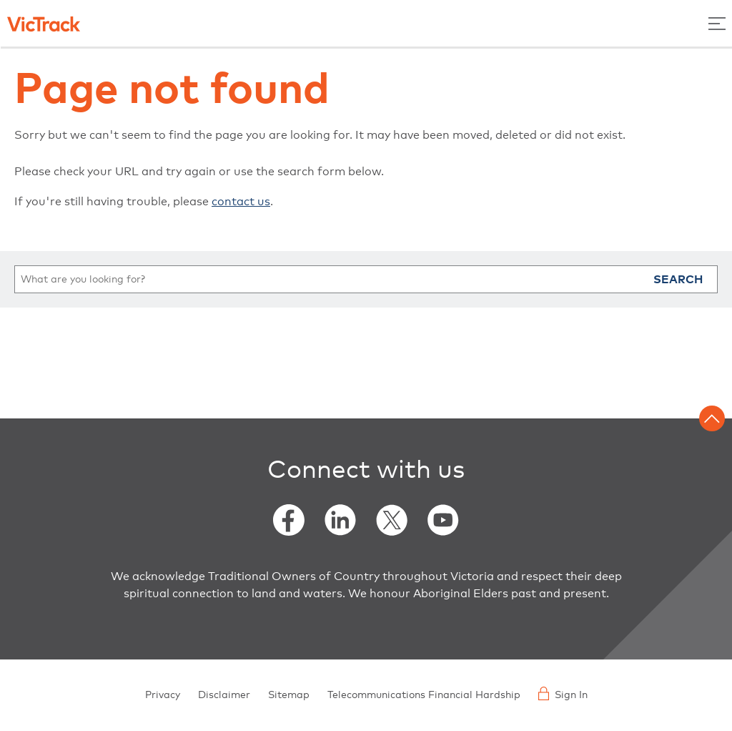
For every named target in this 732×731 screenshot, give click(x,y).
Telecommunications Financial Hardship (423, 695)
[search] (366, 279)
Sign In (563, 693)
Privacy (162, 695)
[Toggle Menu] (717, 23)
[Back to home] (43, 22)
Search (678, 279)
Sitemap (289, 695)
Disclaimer (224, 695)
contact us (241, 201)
